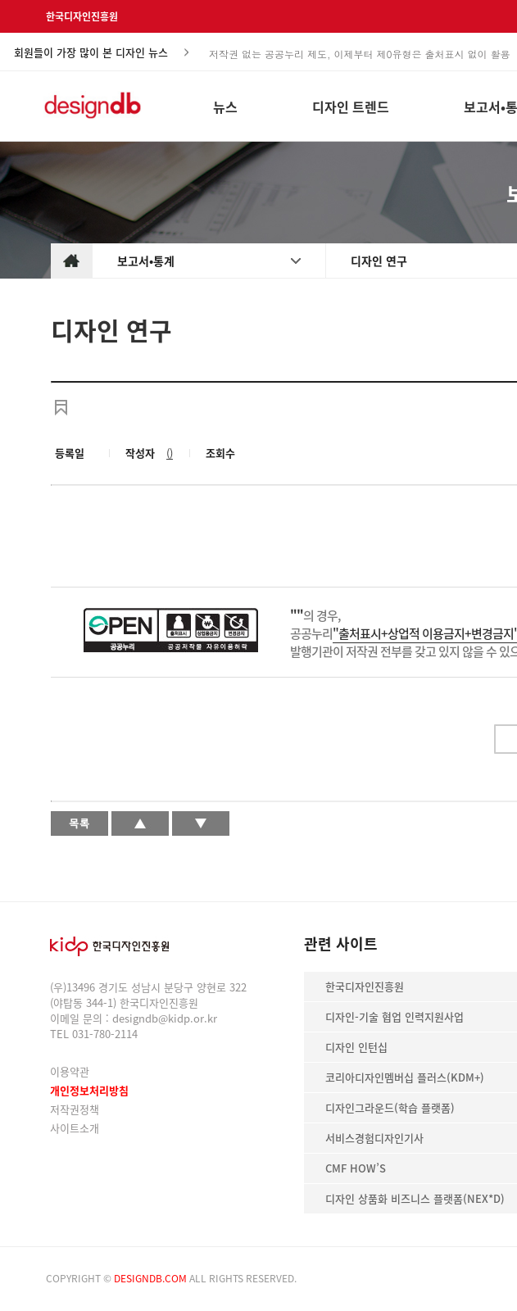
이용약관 (69, 1071)
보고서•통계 (146, 260)
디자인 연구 (379, 260)
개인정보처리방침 (89, 1090)
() (169, 452)
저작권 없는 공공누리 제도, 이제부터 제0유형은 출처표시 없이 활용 (359, 53)
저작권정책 (74, 1109)
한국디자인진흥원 (82, 16)
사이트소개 (74, 1128)
